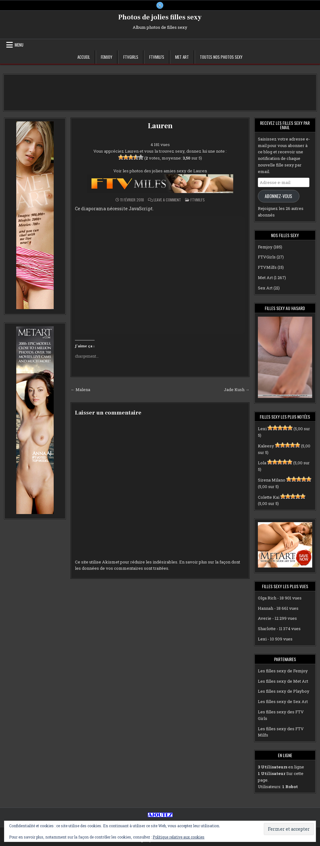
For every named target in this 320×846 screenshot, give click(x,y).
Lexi (262, 428)
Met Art (182, 57)
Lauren (160, 126)
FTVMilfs (156, 57)
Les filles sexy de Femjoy (283, 671)
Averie (264, 618)
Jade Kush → (236, 389)
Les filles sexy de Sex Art (283, 701)
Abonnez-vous (278, 196)
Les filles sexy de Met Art (283, 681)
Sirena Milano (271, 480)
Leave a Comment (167, 200)
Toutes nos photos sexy (221, 57)
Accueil (83, 57)
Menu (19, 45)
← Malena (80, 389)
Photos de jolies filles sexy (160, 17)
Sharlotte (267, 628)
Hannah (265, 608)
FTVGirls (130, 57)
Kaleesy (266, 446)
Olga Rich (267, 598)
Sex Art (265, 288)
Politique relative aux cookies (178, 836)
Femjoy (106, 57)
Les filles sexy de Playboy (283, 691)
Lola (262, 463)
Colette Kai (268, 497)
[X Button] (159, 5)
